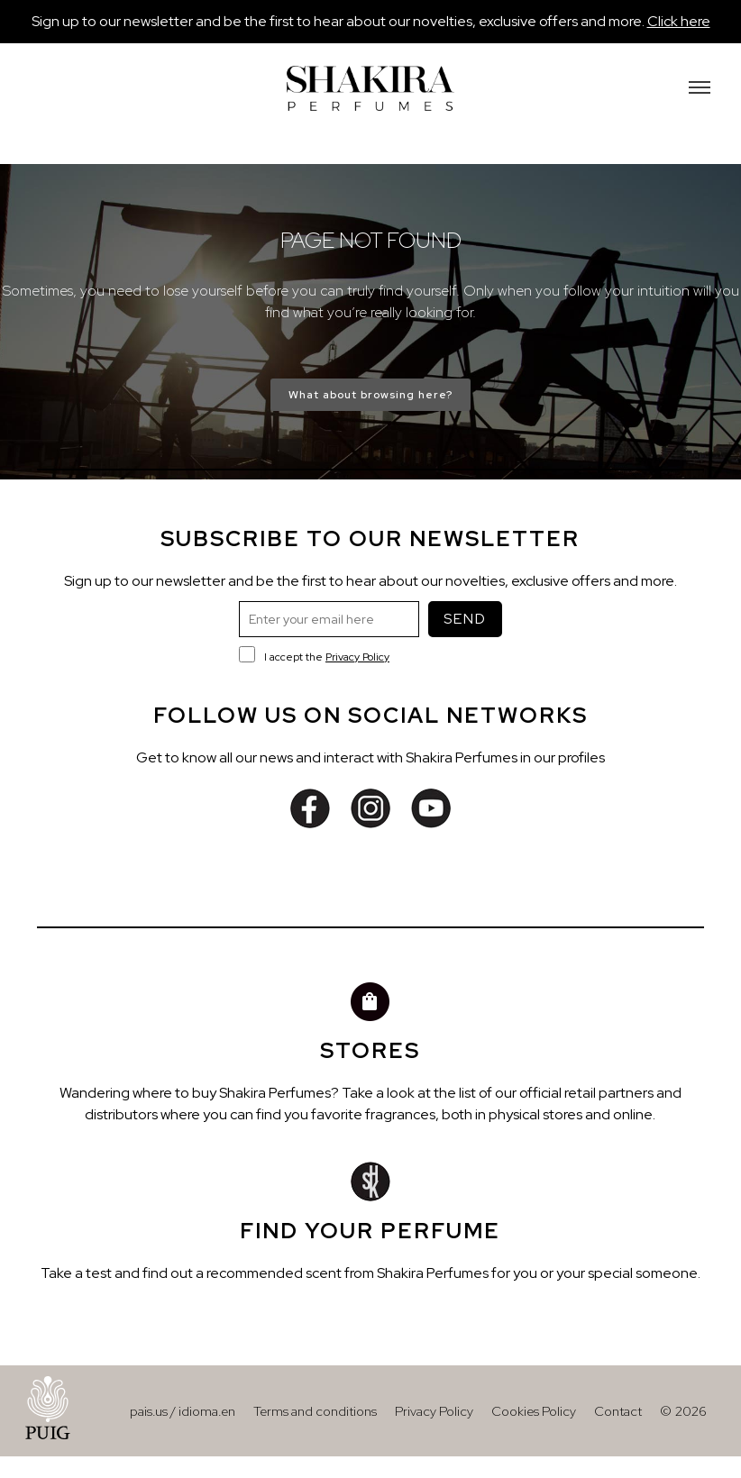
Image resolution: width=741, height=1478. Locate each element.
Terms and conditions (315, 1410)
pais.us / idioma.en (182, 1410)
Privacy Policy (357, 657)
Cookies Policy (533, 1410)
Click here (678, 21)
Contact (618, 1410)
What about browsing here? (370, 395)
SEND (465, 618)
